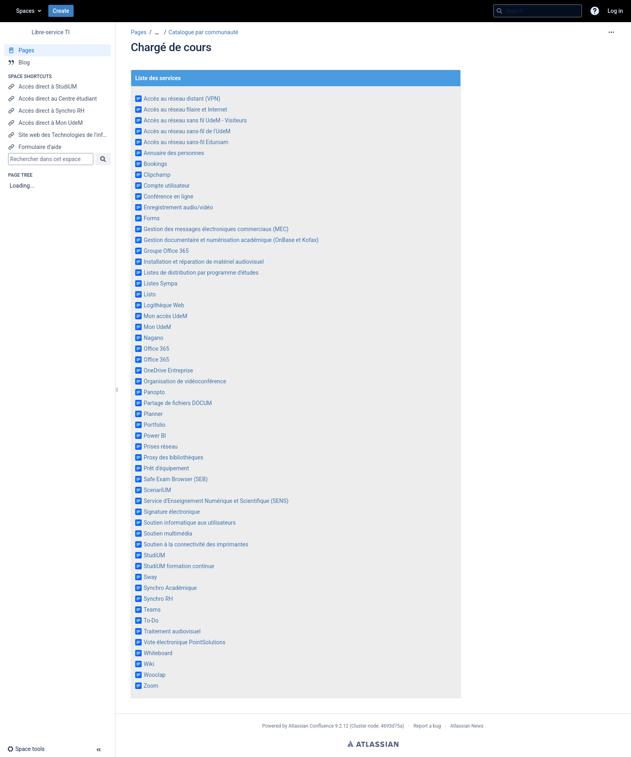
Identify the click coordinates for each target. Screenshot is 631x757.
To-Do (151, 620)
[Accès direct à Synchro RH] (57, 111)
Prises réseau (160, 446)
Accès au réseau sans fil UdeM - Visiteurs (195, 120)
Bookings (155, 164)
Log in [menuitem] (615, 11)
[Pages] (57, 50)
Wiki (149, 664)
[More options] (611, 32)
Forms (152, 218)
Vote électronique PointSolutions (184, 642)
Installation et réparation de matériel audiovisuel (204, 262)
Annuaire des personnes (174, 153)
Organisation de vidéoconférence (185, 381)
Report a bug (427, 726)
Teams (152, 609)
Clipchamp (157, 175)
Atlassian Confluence (311, 726)
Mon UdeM (157, 327)
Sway (150, 577)
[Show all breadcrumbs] (157, 32)
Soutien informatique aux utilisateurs (190, 522)
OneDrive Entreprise (168, 370)
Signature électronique (172, 512)
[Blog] (57, 62)
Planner (153, 414)
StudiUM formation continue (179, 566)
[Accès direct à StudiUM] (57, 87)
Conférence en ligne (168, 196)
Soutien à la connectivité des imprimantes (196, 544)
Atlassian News (467, 726)
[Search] (499, 11)
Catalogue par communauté (203, 32)
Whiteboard (158, 653)
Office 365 (156, 348)
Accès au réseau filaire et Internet (185, 109)
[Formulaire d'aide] (57, 147)
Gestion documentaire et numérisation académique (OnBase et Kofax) (231, 240)
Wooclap (154, 675)
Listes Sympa (160, 283)
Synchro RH (158, 599)
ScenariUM (157, 490)
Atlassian (372, 743)
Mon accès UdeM (165, 316)
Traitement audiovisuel (172, 631)
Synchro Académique (170, 588)
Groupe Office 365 (166, 251)
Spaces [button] (25, 11)
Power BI (155, 435)
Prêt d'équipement (166, 468)
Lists (150, 294)
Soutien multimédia (168, 533)
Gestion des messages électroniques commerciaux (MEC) (216, 229)
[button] (595, 10)
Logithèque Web (164, 305)
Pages (138, 32)
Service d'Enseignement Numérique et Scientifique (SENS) (216, 501)
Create (61, 11)
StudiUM (154, 555)
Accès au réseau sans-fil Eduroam (186, 142)
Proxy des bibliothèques (173, 457)
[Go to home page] (8, 10)
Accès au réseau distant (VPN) (182, 98)
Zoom (151, 686)
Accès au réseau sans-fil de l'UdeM (187, 131)
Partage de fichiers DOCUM (178, 403)
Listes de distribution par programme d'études (201, 272)
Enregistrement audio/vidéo (178, 207)
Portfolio (154, 425)
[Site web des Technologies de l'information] (57, 135)
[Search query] (537, 10)
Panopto (154, 392)
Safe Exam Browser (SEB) (176, 479)
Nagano (153, 338)
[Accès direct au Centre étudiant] (57, 99)
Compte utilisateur (167, 185)
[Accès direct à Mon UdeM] (57, 123)
